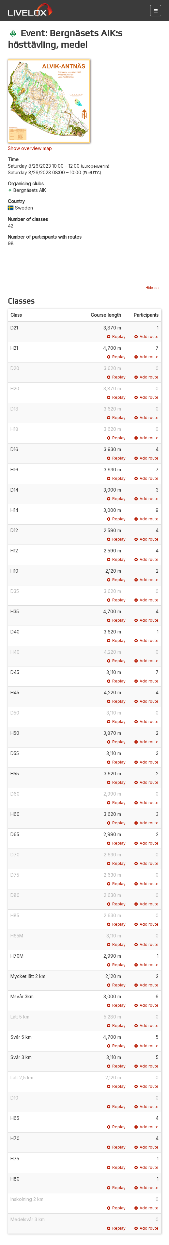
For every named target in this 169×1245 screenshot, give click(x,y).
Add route (146, 336)
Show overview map (30, 148)
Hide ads (152, 288)
